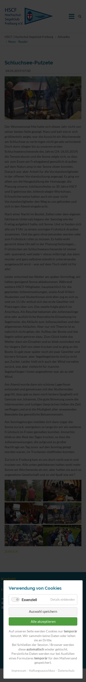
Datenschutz (66, 670)
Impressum (18, 670)
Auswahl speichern (43, 611)
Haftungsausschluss (42, 670)
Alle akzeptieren (43, 621)
